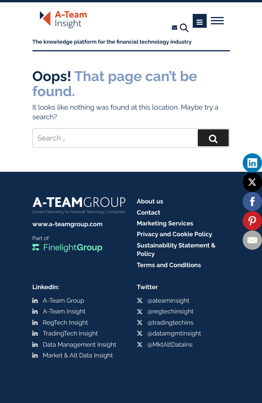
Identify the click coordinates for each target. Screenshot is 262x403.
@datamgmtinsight (174, 333)
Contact (149, 212)
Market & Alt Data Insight (78, 355)
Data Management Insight (79, 344)
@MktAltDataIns (170, 344)
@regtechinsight (170, 311)
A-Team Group (63, 300)
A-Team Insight (64, 311)
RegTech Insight (65, 322)
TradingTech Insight (70, 333)
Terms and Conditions (169, 265)
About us (150, 201)
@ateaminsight (168, 300)
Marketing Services (165, 223)
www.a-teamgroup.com (68, 224)
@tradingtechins (170, 322)
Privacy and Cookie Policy (174, 234)
